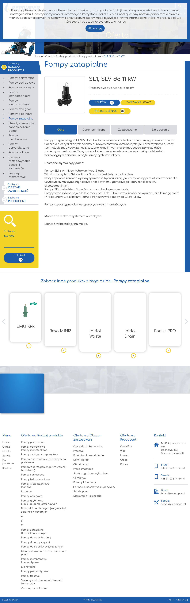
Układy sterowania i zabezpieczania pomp (22, 127)
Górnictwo (79, 478)
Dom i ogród (81, 460)
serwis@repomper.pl (173, 504)
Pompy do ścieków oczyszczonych (42, 546)
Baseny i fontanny (84, 482)
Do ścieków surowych (34, 533)
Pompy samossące (21, 87)
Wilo (123, 451)
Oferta (6, 451)
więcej (25, 341)
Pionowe (26, 487)
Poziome (26, 491)
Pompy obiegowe (20, 109)
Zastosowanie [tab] (127, 129)
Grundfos (126, 446)
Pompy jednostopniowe (19, 94)
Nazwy (19, 234)
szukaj (19, 258)
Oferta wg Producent (128, 437)
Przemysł (78, 451)
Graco (124, 460)
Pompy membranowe (18, 137)
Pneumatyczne (30, 562)
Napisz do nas (109, 111)
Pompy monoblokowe (34, 450)
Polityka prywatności (92, 600)
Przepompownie (83, 469)
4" (22, 516)
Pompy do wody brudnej (36, 537)
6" (22, 521)
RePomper (13, 600)
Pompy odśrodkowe (22, 82)
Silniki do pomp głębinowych (39, 504)
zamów (104, 102)
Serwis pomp (81, 491)
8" (22, 525)
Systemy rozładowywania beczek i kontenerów (19, 163)
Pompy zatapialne (21, 118)
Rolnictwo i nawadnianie (88, 455)
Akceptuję (95, 28)
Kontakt (7, 468)
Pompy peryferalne (21, 77)
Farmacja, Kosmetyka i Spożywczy (94, 487)
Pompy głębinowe (20, 113)
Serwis (6, 455)
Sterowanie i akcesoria (87, 496)
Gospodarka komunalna (88, 446)
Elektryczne (28, 567)
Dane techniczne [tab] (94, 129)
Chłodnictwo (81, 464)
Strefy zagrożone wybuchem (90, 473)
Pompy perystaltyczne (19, 146)
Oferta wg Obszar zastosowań (87, 437)
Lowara (124, 455)
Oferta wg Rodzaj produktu (42, 435)
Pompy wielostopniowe (19, 102)
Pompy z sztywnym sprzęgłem (39, 454)
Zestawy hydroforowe (17, 175)
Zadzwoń (134, 102)
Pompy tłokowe (19, 152)
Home (6, 442)
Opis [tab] (60, 129)
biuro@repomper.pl (173, 493)
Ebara (124, 464)
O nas (6, 446)
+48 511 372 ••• (169, 468)
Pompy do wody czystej (35, 542)
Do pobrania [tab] (160, 129)
